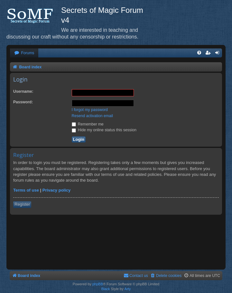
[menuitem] (24, 53)
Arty (128, 289)
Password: (23, 102)
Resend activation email (92, 116)
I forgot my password (90, 110)
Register (22, 204)
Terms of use (26, 190)
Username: (23, 91)
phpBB (97, 284)
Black (105, 289)
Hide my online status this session (104, 130)
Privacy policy (56, 190)
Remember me (88, 124)
